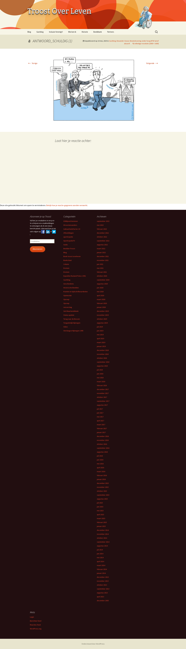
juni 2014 (100, 553)
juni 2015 (100, 507)
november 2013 (103, 581)
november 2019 (103, 315)
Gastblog (40, 32)
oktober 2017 (102, 397)
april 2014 (100, 561)
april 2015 (100, 514)
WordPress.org (35, 629)
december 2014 (103, 530)
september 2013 (103, 589)
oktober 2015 (102, 491)
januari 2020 (101, 307)
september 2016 (103, 448)
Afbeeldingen (68, 233)
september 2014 (103, 542)
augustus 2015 (102, 499)
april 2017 (100, 421)
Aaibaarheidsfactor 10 (71, 229)
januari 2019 (101, 346)
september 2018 (103, 362)
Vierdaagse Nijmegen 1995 (73, 331)
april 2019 (100, 338)
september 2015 (103, 495)
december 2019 (103, 311)
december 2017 (103, 389)
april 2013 (100, 597)
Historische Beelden (71, 288)
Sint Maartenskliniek (71, 311)
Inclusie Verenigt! (56, 32)
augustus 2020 (102, 284)
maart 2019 (101, 342)
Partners (110, 32)
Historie (85, 32)
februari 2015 (102, 522)
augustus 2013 (102, 593)
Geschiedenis (68, 284)
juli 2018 (100, 370)
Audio (65, 245)
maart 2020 (101, 299)
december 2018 (103, 350)
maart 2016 (101, 471)
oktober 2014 (102, 538)
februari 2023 (102, 229)
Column (66, 264)
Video (65, 327)
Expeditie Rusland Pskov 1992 (74, 276)
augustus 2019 (102, 323)
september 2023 (103, 221)
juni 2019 (100, 331)
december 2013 (103, 577)
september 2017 (103, 401)
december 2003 (103, 600)
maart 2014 (101, 565)
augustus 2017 (102, 405)
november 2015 (103, 487)
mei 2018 (100, 377)
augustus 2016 (102, 452)
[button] (93, 90)
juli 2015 (100, 503)
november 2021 (103, 260)
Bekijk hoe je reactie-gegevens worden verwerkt (66, 205)
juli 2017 (100, 409)
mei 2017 (100, 417)
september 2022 (103, 241)
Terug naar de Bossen (71, 319)
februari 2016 (102, 475)
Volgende (152, 63)
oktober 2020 (102, 276)
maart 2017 (101, 424)
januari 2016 (101, 479)
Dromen (66, 268)
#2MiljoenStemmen (70, 221)
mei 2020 (100, 291)
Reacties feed (35, 625)
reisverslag (67, 307)
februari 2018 (102, 385)
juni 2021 (100, 264)
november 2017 (103, 393)
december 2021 (103, 256)
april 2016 (100, 467)
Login (32, 617)
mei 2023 (100, 225)
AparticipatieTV (69, 241)
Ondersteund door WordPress (93, 644)
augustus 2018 (102, 366)
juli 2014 (100, 550)
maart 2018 (101, 381)
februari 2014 (102, 569)
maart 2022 (101, 248)
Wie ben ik (72, 32)
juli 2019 (100, 327)
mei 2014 (100, 557)
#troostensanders (70, 225)
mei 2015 (100, 510)
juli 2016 (100, 456)
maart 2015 (101, 518)
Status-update (68, 315)
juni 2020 (100, 288)
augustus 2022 (102, 245)
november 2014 (103, 534)
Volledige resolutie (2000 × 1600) (146, 43)
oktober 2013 (102, 585)
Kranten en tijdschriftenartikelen (75, 291)
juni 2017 (100, 413)
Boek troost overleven (72, 256)
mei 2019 (100, 334)
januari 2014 (101, 573)
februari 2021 (102, 272)
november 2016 (103, 440)
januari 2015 (101, 526)
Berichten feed (35, 621)
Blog (29, 32)
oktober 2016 (102, 444)
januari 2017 (101, 432)
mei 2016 (100, 464)
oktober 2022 (102, 237)
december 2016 (103, 436)
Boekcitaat (67, 260)
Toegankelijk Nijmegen (71, 323)
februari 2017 (102, 428)
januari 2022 (101, 252)
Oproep (66, 299)
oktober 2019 (102, 319)
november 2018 (103, 354)
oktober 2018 (102, 358)
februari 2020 (102, 303)
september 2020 (103, 280)
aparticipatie (68, 237)
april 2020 (100, 295)
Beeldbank (97, 32)
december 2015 (103, 483)
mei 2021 (100, 268)
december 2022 (103, 233)
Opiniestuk (67, 295)
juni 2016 (100, 460)
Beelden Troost (69, 248)
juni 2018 (100, 374)
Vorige (32, 63)
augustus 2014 (102, 546)
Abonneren (37, 249)
